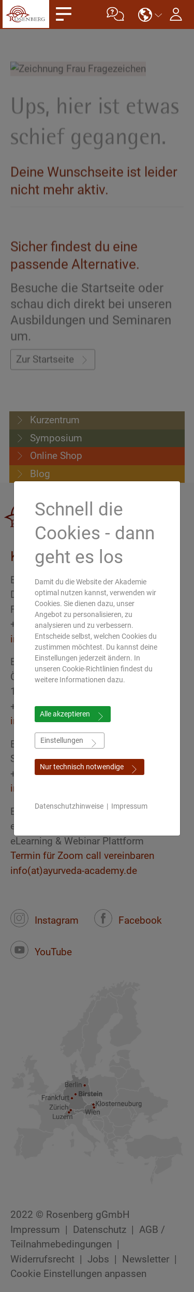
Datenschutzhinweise (69, 806)
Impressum (129, 806)
